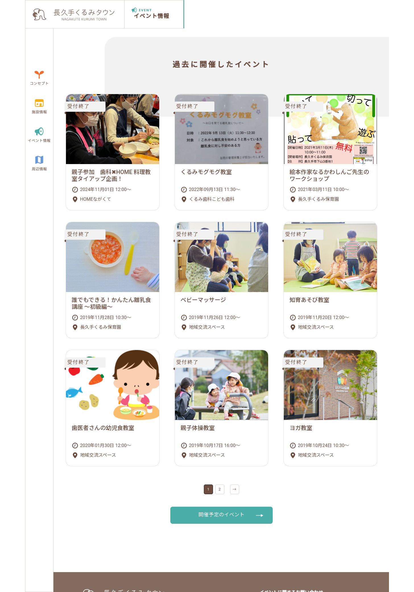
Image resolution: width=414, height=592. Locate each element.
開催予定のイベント (221, 515)
